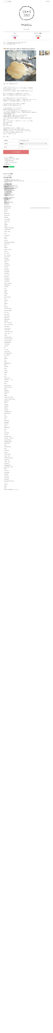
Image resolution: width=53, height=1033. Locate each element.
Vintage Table (7, 924)
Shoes (5, 812)
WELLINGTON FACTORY (9, 981)
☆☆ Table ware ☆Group (32, 191)
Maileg (5, 624)
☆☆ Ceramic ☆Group (31, 189)
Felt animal (6, 423)
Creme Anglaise (7, 282)
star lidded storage (7, 837)
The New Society (7, 892)
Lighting (7, 454)
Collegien (6, 304)
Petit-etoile (7, 744)
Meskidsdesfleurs (7, 625)
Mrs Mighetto (7, 610)
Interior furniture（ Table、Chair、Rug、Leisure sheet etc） (17, 42)
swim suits (6, 831)
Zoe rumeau (7, 966)
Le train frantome (7, 527)
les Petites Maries (7, 572)
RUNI (7, 792)
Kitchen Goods (7, 505)
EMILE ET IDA (7, 358)
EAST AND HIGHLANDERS (9, 357)
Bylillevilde (7, 273)
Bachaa (5, 250)
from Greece (6, 420)
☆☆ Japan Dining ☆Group (33, 230)
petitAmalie (6, 748)
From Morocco (7, 425)
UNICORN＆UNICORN (8, 906)
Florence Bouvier (8, 374)
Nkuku (7, 691)
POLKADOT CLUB (7, 768)
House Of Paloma (7, 462)
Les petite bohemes (8, 567)
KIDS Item (7, 488)
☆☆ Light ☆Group (30, 205)
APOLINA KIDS (7, 200)
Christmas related (7, 309)
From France (7, 422)
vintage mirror (7, 898)
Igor (5, 471)
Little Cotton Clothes (8, 560)
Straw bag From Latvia (8, 842)
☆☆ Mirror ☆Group (31, 184)
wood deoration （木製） (8, 939)
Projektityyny (6, 798)
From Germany (7, 412)
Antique (7, 207)
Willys (5, 941)
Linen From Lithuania (8, 518)
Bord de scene (7, 264)
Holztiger (6, 469)
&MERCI (6, 202)
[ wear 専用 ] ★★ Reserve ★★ (10, 185)
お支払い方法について (31, 1007)
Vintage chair (7, 915)
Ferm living (7, 390)
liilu (7, 588)
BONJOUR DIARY (7, 240)
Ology (5, 705)
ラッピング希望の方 (8, 175)
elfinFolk (5, 369)
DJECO (7, 341)
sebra (7, 859)
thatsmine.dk (7, 878)
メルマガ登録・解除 (31, 1010)
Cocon (7, 324)
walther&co (7, 960)
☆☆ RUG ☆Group (30, 214)
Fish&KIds (6, 405)
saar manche (6, 826)
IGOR (5, 467)
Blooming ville (7, 256)
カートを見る (6, 1012)
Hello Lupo (6, 472)
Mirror (7, 664)
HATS (5, 464)
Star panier (6, 800)
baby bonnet (7, 235)
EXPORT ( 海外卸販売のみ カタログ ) (11, 996)
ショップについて (14, 35)
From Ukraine (6, 428)
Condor (7, 300)
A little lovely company (8, 195)
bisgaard (7, 227)
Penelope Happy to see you (9, 726)
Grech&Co (6, 440)
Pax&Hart (7, 754)
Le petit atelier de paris (8, 538)
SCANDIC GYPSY (7, 864)
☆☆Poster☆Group (30, 187)
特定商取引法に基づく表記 (32, 1013)
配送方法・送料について (31, 1008)
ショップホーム (30, 1003)
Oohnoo (5, 710)
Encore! (5, 346)
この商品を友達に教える (9, 160)
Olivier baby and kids (8, 704)
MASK (7, 634)
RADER (5, 783)
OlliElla (7, 716)
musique (7, 643)
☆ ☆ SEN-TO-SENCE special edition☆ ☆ (14, 43)
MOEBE (7, 651)
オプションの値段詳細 (8, 157)
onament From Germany (8, 721)
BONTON (7, 246)
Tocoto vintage (7, 574)
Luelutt (7, 555)
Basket (5, 221)
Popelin (5, 740)
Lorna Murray (6, 522)
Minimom (6, 620)
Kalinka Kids (6, 509)
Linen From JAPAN (7, 474)
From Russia (7, 404)
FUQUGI (7, 382)
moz (5, 622)
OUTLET (6, 991)
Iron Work (7, 596)
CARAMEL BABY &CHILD (9, 308)
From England (6, 418)
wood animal (7, 933)
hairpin (5, 457)
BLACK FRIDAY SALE (11, 44)
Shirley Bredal (6, 810)
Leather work (7, 547)
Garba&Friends (7, 439)
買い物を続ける (7, 164)
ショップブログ (30, 1012)
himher (5, 461)
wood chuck (7, 946)
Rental (5, 993)
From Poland (6, 417)
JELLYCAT (6, 466)
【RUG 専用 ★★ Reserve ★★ (10, 188)
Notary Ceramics (7, 699)
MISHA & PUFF (7, 672)
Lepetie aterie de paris (8, 562)
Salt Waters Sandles (8, 852)
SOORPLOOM (7, 854)
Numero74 (7, 683)
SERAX (6, 805)
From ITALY (6, 414)
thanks (28, 236)
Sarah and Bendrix (7, 847)
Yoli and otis (6, 979)
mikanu (7, 616)
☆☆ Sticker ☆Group (31, 196)
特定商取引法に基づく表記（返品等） (12, 158)
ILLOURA (6, 459)
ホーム (14, 33)
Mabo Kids (6, 629)
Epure (7, 364)
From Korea (6, 177)
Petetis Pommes (7, 769)
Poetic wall (7, 763)
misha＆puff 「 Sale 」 (9, 677)
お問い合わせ (38, 35)
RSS (5, 1015)
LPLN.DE (6, 580)
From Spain (6, 410)
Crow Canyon (7, 332)
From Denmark (7, 399)
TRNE (7, 870)
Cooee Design (7, 291)
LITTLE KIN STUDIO (8, 608)
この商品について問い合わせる (10, 162)
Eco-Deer (7, 352)
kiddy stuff (6, 512)
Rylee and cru (6, 797)
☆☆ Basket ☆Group (31, 186)
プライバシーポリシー (8, 1013)
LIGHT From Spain (8, 514)
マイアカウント (7, 1010)
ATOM (8, 1015)
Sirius (7, 817)
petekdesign (7, 735)
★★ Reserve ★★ (7, 183)
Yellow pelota (7, 974)
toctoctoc (7, 887)
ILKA (7, 446)
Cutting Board (7, 315)
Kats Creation (7, 497)
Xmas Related (7, 955)
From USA (6, 415)
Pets (7, 774)
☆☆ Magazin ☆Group (31, 223)
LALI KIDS (6, 179)
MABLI (5, 627)
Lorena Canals (7, 603)
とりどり (7, 986)
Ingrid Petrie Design (8, 479)
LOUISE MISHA (7, 532)
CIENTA (5, 306)
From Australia (7, 407)
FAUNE (5, 409)
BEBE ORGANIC (7, 242)
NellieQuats (6, 707)
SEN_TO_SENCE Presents (9, 190)
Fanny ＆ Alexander (8, 434)
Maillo (7, 656)
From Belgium (6, 427)
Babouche (7, 216)
